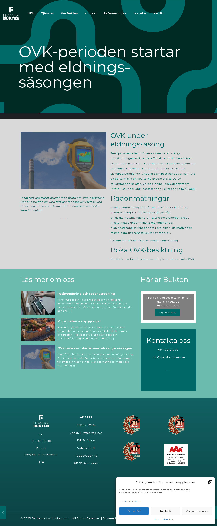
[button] (210, 482)
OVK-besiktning (151, 183)
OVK (191, 259)
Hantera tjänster (130, 501)
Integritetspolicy (163, 519)
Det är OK (134, 511)
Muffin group (60, 518)
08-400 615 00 (168, 349)
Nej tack (165, 511)
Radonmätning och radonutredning (86, 294)
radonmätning (168, 240)
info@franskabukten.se (168, 357)
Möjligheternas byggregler (79, 321)
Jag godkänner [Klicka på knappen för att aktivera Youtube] (167, 312)
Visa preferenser (197, 511)
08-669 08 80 (41, 441)
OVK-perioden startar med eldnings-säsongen (94, 348)
